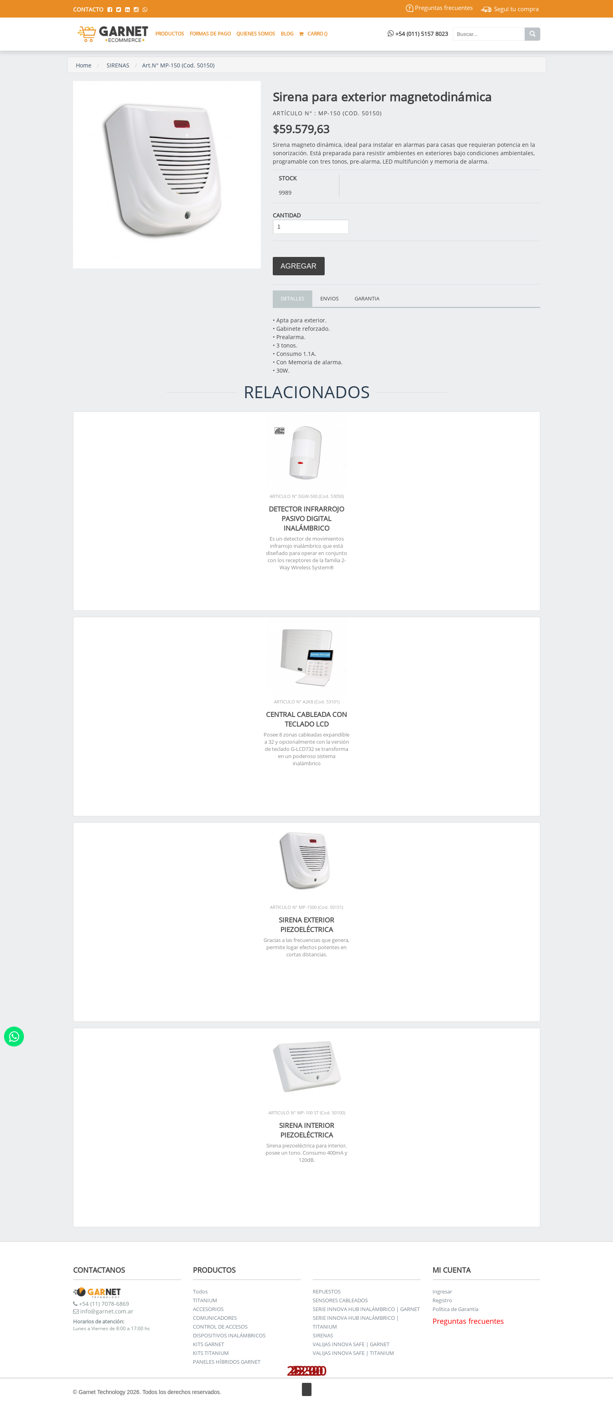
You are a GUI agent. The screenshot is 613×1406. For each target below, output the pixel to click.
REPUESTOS (327, 1291)
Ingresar (442, 1291)
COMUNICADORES (215, 1317)
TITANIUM (205, 1300)
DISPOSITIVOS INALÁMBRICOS (229, 1335)
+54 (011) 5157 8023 (418, 34)
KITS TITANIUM (211, 1353)
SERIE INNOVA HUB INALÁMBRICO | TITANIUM (356, 1322)
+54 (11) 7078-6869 (101, 1303)
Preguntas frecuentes (439, 8)
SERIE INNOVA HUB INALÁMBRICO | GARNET (366, 1309)
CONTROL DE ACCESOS (220, 1326)
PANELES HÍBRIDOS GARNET (226, 1361)
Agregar (299, 266)
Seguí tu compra (509, 9)
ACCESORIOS (208, 1309)
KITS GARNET (208, 1344)
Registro (442, 1300)
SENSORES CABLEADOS (340, 1300)
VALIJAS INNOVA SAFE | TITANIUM (353, 1353)
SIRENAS (118, 65)
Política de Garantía (455, 1309)
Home (83, 65)
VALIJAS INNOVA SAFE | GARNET (351, 1344)
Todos (200, 1291)
